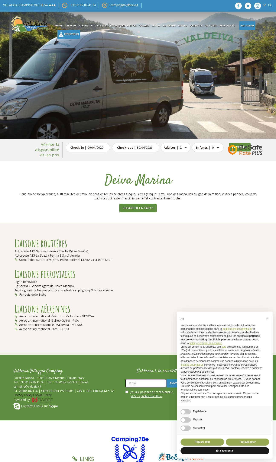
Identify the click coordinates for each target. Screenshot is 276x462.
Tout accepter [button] (247, 441)
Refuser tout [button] (202, 441)
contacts (195, 25)
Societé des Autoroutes (33, 260)
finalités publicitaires (192, 364)
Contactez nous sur (35, 406)
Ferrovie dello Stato (30, 294)
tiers (223, 346)
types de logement (78, 25)
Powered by (33, 400)
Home (58, 25)
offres (182, 25)
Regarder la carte (138, 208)
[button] (267, 318)
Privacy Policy (22, 395)
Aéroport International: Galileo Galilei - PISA (47, 320)
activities (169, 25)
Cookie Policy (42, 395)
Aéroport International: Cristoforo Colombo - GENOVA (54, 316)
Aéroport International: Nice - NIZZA (42, 329)
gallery (144, 25)
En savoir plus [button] (225, 450)
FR (267, 5)
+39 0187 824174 (31, 382)
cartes (156, 25)
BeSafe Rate (227, 25)
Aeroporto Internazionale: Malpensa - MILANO (49, 325)
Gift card (211, 25)
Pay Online (247, 25)
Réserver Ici (69, 34)
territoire (103, 25)
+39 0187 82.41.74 (83, 5)
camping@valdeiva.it (124, 5)
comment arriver (125, 25)
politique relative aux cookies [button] (205, 343)
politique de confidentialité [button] (237, 328)
